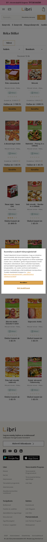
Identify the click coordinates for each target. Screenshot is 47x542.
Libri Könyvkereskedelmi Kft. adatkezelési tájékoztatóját (19, 274)
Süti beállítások (23, 288)
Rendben (23, 282)
